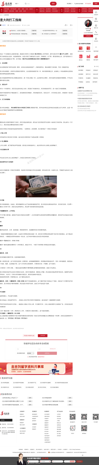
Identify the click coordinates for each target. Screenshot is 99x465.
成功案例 (48, 9)
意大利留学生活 (5, 387)
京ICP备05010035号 (41, 452)
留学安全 (84, 9)
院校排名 (54, 9)
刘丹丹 (3, 25)
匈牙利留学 (47, 435)
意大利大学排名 (42, 387)
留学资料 (67, 9)
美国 (23, 9)
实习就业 (84, 11)
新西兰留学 (22, 433)
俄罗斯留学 (47, 440)
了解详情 (34, 30)
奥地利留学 (47, 437)
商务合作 (59, 422)
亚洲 (24, 11)
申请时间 (80, 78)
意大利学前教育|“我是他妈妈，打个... (13, 404)
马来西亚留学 (35, 416)
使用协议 (59, 425)
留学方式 (88, 74)
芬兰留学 (47, 429)
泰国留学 (34, 418)
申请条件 (88, 70)
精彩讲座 (48, 11)
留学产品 (42, 9)
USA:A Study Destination (74, 449)
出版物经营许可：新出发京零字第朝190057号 (76, 452)
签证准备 (73, 11)
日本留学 (34, 427)
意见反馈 (59, 418)
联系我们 (59, 416)
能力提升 (67, 11)
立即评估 (47, 353)
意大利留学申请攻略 (18, 382)
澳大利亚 (11, 11)
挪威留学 (47, 425)
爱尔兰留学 (22, 424)
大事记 (58, 420)
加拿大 (31, 9)
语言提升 (73, 9)
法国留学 (47, 420)
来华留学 (59, 435)
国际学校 (42, 11)
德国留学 (47, 422)
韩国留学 (34, 429)
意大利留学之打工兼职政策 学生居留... (53, 401)
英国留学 (22, 422)
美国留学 (22, 414)
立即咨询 (42, 335)
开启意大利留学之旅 (29, 335)
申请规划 (80, 82)
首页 (1, 15)
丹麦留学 (47, 418)
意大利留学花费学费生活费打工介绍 (13, 401)
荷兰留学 (47, 431)
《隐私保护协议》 (41, 356)
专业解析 (88, 78)
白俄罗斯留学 (47, 442)
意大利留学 (47, 414)
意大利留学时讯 (17, 387)
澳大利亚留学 (23, 431)
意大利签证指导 (30, 387)
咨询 (30, 397)
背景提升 (95, 70)
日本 (27, 9)
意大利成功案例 (54, 387)
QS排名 (88, 82)
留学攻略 (6, 9)
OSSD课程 (55, 11)
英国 (19, 9)
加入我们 (59, 433)
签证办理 (95, 74)
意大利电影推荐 (47, 398)
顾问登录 (59, 431)
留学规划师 (13, 9)
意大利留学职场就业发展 (61, 382)
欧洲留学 (65, 449)
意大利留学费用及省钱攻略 (50, 404)
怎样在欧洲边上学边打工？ (10, 398)
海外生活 (90, 9)
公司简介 (59, 414)
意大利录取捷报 (5, 382)
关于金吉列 (88, 3)
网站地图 (59, 429)
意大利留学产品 (32, 382)
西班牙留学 (47, 416)
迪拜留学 (34, 420)
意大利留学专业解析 (45, 382)
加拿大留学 (22, 416)
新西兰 (6, 11)
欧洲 (20, 11)
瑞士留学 (47, 433)
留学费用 (80, 70)
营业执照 (59, 427)
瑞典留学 (47, 427)
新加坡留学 (34, 414)
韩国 (17, 11)
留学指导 (95, 82)
